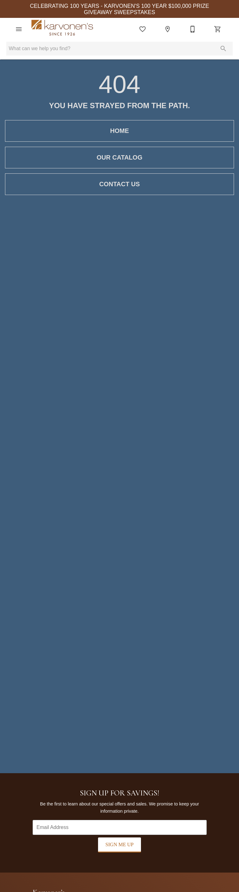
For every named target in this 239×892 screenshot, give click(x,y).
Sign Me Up (120, 844)
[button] (18, 29)
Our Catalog (120, 157)
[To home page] (62, 29)
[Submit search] (223, 48)
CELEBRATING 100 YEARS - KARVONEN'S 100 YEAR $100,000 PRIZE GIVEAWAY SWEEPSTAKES (119, 9)
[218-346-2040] (192, 29)
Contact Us (119, 184)
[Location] (167, 29)
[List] (142, 29)
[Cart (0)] (217, 29)
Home (119, 130)
